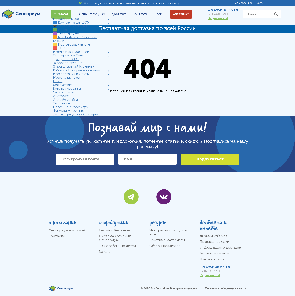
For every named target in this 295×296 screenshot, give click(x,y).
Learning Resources (115, 230)
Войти (259, 3)
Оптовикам (181, 14)
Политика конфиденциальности (225, 288)
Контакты (140, 14)
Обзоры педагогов (164, 246)
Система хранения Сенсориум (115, 238)
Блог (158, 14)
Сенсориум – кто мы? (67, 230)
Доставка (119, 14)
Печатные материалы (167, 240)
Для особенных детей (117, 246)
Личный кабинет (213, 236)
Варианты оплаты (214, 253)
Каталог (105, 251)
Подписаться (210, 159)
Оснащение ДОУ (92, 14)
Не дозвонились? (218, 18)
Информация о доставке (220, 247)
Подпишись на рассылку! (165, 3)
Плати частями (212, 259)
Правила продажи (214, 241)
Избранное (246, 3)
